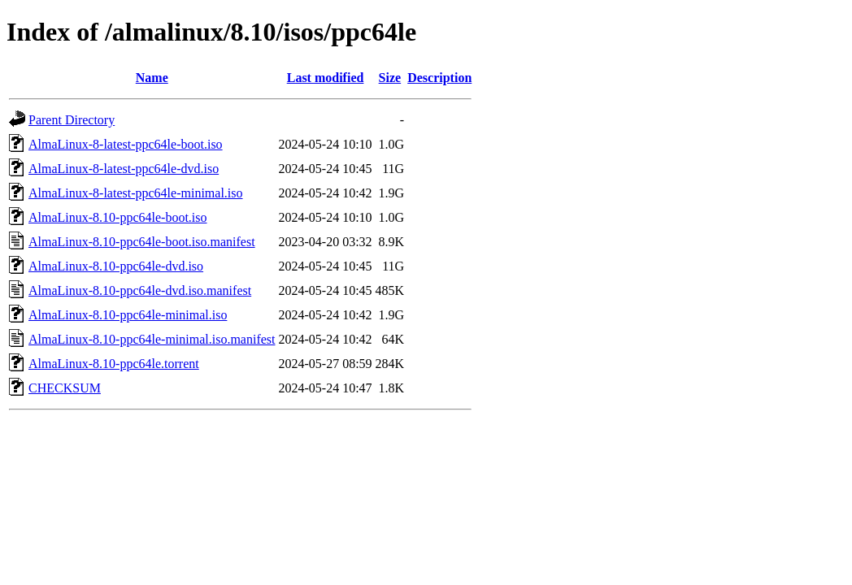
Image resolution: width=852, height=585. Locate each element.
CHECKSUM (64, 388)
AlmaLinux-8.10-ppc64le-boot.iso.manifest (141, 242)
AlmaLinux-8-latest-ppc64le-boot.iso (125, 144)
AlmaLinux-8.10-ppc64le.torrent (113, 363)
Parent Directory (71, 120)
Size (390, 77)
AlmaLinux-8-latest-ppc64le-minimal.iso (135, 193)
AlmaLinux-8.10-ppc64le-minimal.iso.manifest (152, 339)
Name (152, 77)
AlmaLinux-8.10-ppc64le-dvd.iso (115, 266)
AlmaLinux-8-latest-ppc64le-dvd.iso (123, 169)
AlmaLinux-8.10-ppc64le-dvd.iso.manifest (139, 290)
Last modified (325, 77)
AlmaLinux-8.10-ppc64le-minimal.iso (127, 315)
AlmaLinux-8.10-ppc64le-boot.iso (117, 217)
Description (439, 77)
